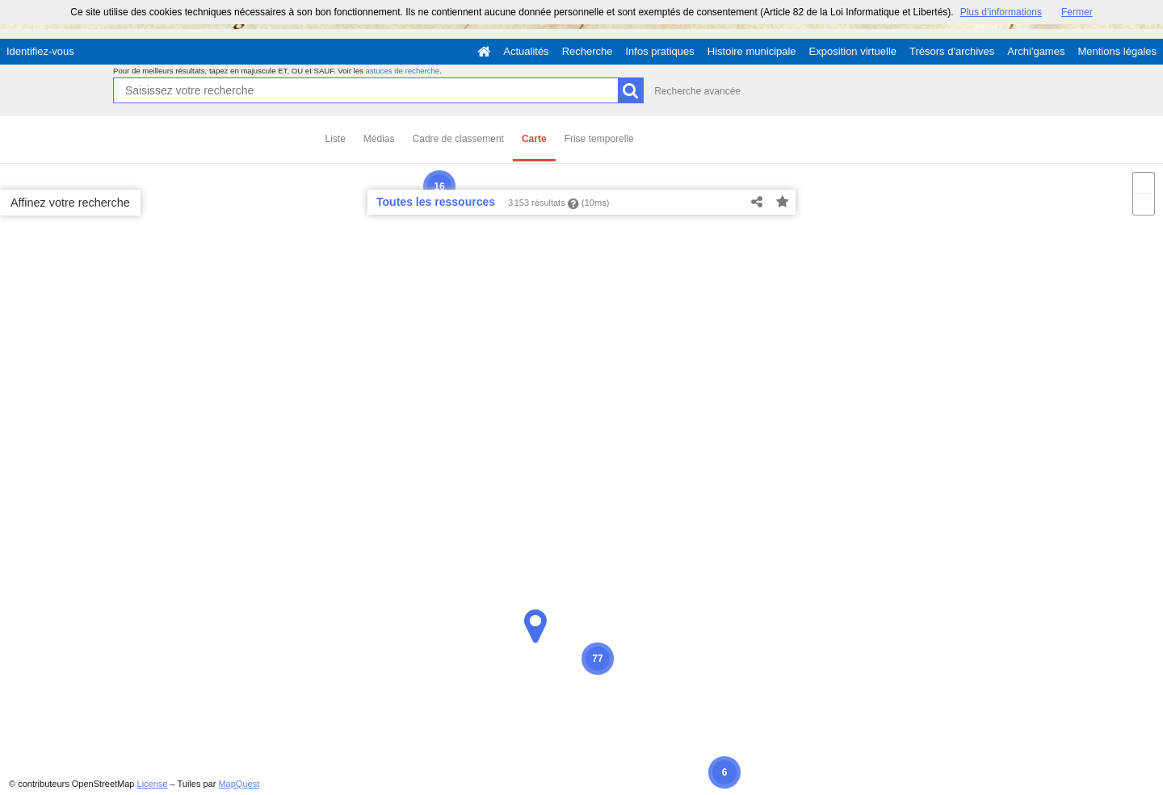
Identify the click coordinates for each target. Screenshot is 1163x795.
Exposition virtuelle (852, 51)
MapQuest (238, 784)
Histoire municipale (751, 51)
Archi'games (1035, 51)
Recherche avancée (697, 91)
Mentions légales (1117, 51)
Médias (379, 138)
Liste (335, 138)
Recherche (587, 51)
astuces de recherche (402, 70)
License (152, 784)
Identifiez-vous (40, 51)
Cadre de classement (458, 138)
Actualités (525, 51)
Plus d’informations (1001, 12)
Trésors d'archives (951, 51)
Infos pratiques (660, 51)
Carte (534, 138)
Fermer (1077, 12)
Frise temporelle (599, 138)
